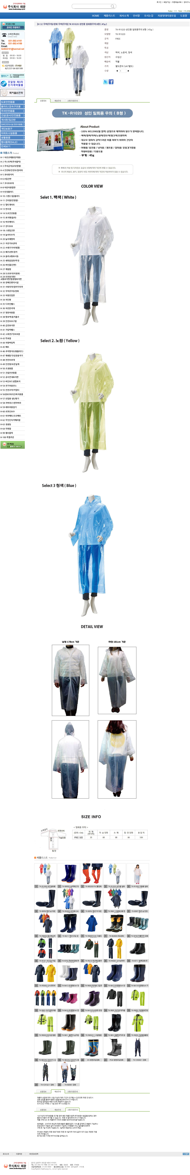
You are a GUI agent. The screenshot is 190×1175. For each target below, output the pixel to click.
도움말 (183, 15)
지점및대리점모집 (167, 15)
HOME (95, 15)
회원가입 (167, 2)
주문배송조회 (177, 2)
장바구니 (187, 2)
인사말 (136, 15)
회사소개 (124, 15)
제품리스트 (109, 15)
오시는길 (148, 15)
